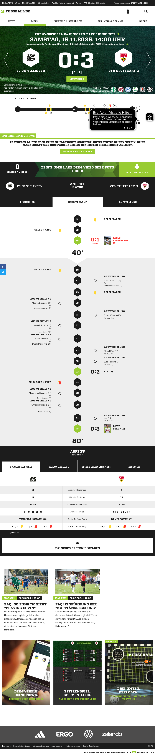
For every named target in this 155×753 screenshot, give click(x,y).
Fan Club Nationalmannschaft (63, 3)
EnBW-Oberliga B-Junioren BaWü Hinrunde (77, 34)
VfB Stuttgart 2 (123, 70)
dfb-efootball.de (43, 3)
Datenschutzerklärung (21, 746)
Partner (79, 3)
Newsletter (101, 3)
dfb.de (17, 3)
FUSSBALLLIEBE (28, 3)
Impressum (6, 746)
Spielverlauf (77, 202)
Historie (134, 467)
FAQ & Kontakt (89, 3)
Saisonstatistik (21, 467)
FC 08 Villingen (30, 70)
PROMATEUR (7, 3)
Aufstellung (128, 202)
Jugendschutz (56, 746)
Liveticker (76, 79)
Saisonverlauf (58, 467)
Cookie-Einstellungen (91, 746)
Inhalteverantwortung (72, 746)
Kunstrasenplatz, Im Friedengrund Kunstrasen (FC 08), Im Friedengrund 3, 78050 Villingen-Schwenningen (77, 44)
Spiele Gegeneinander (96, 467)
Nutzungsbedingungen (40, 746)
